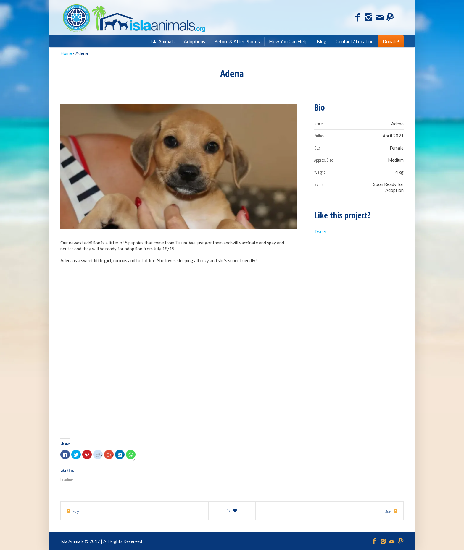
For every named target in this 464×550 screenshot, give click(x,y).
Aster (389, 511)
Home (66, 53)
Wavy (75, 511)
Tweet (320, 231)
